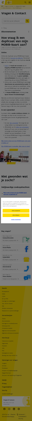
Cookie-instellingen (16, 219)
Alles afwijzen (16, 215)
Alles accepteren (16, 210)
